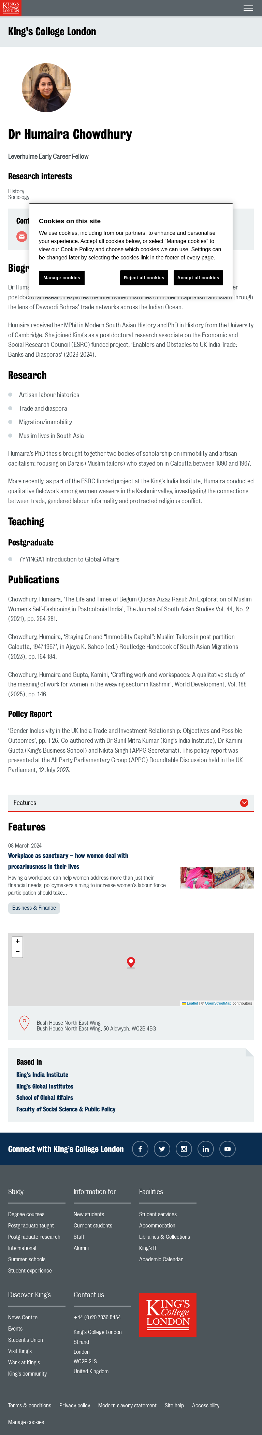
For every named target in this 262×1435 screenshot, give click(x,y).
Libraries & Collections (167, 1238)
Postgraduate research (37, 1238)
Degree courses (37, 1216)
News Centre (37, 1319)
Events (37, 1330)
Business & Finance (34, 908)
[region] (131, 250)
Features (25, 803)
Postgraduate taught (37, 1227)
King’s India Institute (42, 1074)
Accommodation (167, 1227)
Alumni (102, 1250)
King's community (37, 1375)
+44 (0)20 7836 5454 (97, 1317)
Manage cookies (26, 1422)
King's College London (52, 31)
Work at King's (37, 1364)
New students (102, 1216)
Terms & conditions (29, 1405)
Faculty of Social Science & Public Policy (66, 1109)
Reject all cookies (144, 277)
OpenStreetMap (218, 1003)
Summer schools (37, 1261)
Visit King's (37, 1353)
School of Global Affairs (44, 1097)
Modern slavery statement (127, 1405)
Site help (174, 1405)
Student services (167, 1216)
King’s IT (167, 1250)
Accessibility (205, 1405)
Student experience (37, 1272)
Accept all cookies (198, 277)
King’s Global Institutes (44, 1086)
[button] (131, 963)
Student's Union (37, 1341)
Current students (102, 1227)
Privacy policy (74, 1405)
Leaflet (190, 1003)
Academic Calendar (167, 1261)
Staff (102, 1238)
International (37, 1250)
